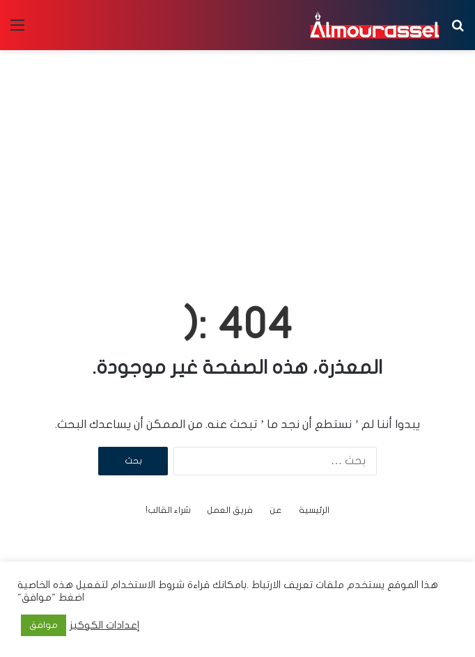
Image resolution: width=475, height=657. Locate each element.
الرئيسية (314, 510)
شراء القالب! (168, 510)
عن (276, 510)
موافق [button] (43, 625)
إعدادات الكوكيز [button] (105, 625)
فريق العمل (230, 510)
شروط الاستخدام (146, 585)
